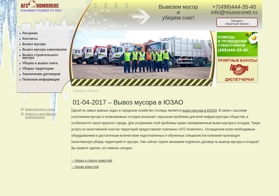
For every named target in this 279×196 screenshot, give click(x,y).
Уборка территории (38, 68)
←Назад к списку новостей (91, 161)
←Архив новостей (85, 167)
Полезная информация (41, 79)
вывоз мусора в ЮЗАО (199, 110)
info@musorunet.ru (234, 12)
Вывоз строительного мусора (40, 56)
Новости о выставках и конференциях (40, 115)
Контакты (30, 38)
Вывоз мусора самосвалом (44, 49)
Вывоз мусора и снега (40, 109)
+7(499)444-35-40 (234, 7)
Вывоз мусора (34, 44)
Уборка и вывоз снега (40, 63)
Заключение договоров (41, 74)
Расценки (30, 33)
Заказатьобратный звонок (237, 22)
